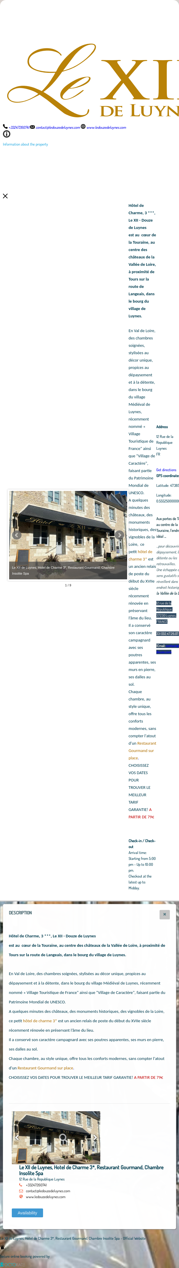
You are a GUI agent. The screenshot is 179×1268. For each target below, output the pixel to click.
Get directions (166, 469)
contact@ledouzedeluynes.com (48, 1190)
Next (119, 535)
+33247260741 (36, 1185)
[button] (165, 914)
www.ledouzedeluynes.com (45, 1196)
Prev (17, 535)
